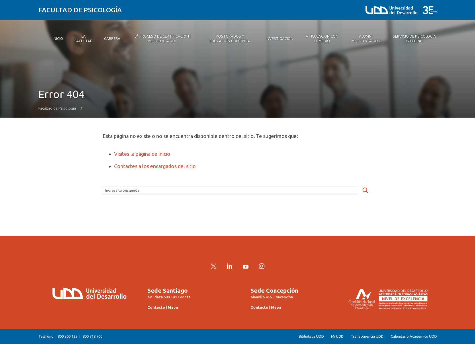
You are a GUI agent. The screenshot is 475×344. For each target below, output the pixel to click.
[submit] (365, 190)
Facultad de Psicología (80, 9)
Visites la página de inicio (142, 154)
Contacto (156, 307)
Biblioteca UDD (311, 336)
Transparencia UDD (367, 336)
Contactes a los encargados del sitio (155, 166)
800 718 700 (92, 336)
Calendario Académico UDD (414, 336)
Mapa (173, 307)
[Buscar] (230, 190)
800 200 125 (67, 336)
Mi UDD (337, 336)
